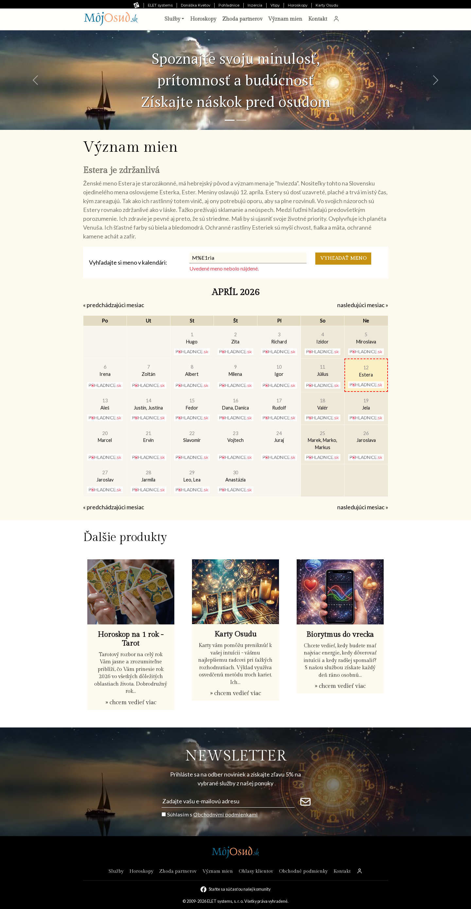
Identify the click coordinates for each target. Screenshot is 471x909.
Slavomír (192, 436)
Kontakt (317, 19)
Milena (235, 370)
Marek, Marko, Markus (322, 440)
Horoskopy (297, 5)
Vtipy (275, 5)
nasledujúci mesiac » (362, 304)
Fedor (192, 404)
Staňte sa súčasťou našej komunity (239, 889)
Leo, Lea (192, 476)
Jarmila (148, 476)
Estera (366, 371)
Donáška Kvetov (195, 5)
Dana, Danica (235, 404)
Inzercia (255, 5)
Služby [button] (172, 19)
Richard (279, 338)
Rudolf (279, 404)
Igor (279, 370)
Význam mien (285, 19)
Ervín (148, 436)
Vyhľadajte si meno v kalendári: (128, 262)
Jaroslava (366, 436)
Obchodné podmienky (303, 871)
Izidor (322, 338)
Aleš (104, 404)
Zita (235, 338)
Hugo (192, 338)
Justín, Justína (148, 404)
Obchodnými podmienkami (225, 814)
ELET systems (160, 5)
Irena (105, 370)
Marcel (105, 436)
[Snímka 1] (230, 120)
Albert (192, 370)
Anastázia (235, 476)
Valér (322, 404)
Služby (116, 871)
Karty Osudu (327, 5)
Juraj (279, 436)
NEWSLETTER (235, 756)
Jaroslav (104, 476)
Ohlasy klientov (256, 871)
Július (322, 370)
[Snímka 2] (241, 120)
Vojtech (235, 436)
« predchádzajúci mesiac (113, 304)
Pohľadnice (228, 5)
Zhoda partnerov (242, 19)
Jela (366, 404)
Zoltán (148, 370)
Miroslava (366, 338)
